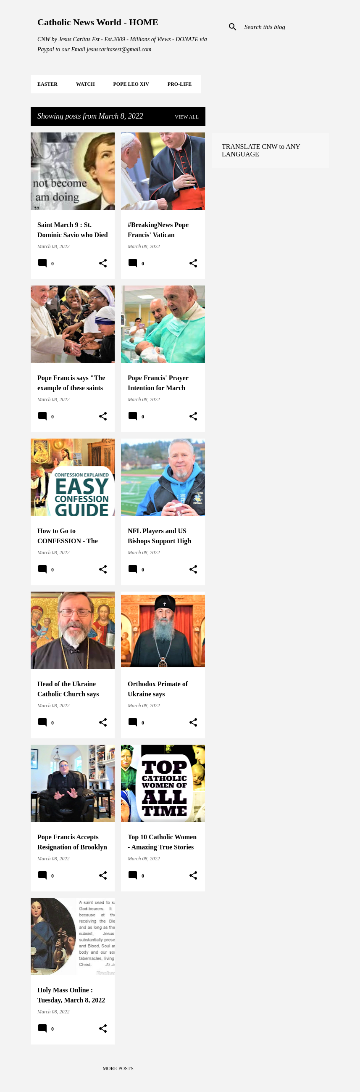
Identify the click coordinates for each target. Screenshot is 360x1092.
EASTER (47, 84)
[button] (103, 263)
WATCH (85, 84)
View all (187, 117)
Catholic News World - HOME (97, 22)
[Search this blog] (285, 27)
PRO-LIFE (180, 84)
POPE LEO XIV (131, 84)
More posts (118, 1068)
